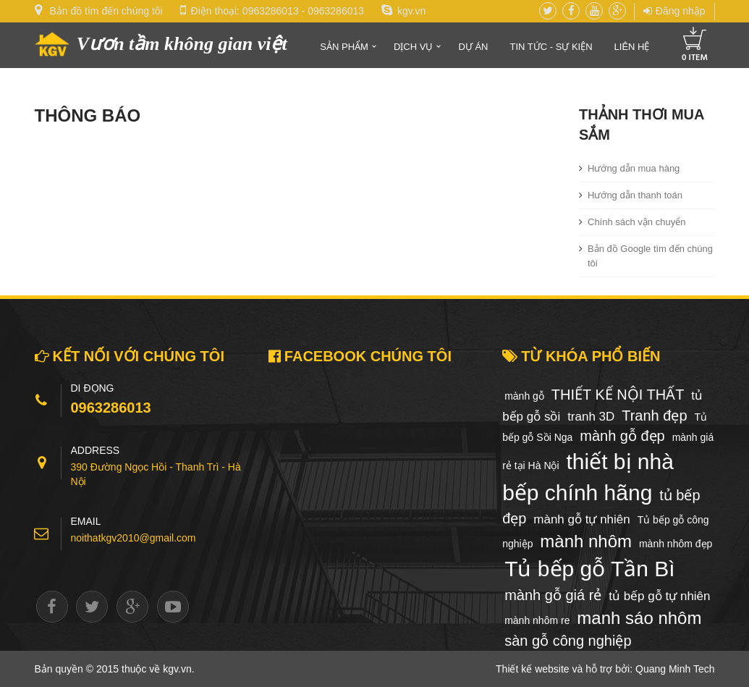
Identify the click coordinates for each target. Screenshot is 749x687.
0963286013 (270, 11)
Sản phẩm (344, 46)
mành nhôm (586, 541)
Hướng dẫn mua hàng (634, 168)
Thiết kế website (533, 669)
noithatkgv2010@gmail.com (133, 538)
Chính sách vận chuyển (636, 221)
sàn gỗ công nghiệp (567, 641)
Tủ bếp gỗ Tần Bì (589, 569)
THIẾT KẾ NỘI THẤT (618, 394)
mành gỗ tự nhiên (581, 519)
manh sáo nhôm (639, 618)
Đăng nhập (674, 11)
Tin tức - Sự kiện (550, 46)
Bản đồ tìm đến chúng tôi (105, 11)
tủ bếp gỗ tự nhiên (659, 596)
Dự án (473, 46)
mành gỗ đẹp (622, 436)
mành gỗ (524, 396)
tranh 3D (590, 416)
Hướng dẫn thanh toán (635, 195)
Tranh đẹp (654, 415)
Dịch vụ (413, 46)
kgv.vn (403, 11)
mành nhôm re (537, 620)
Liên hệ (632, 46)
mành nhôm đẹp (675, 543)
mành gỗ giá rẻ (552, 595)
